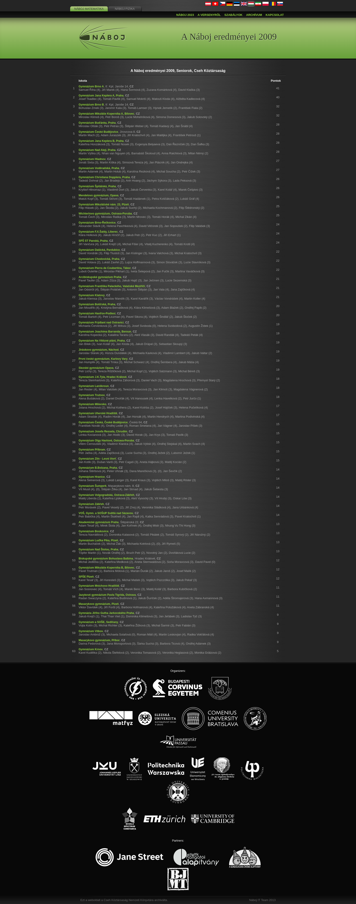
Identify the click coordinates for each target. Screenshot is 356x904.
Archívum (254, 15)
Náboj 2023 (185, 15)
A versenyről (209, 15)
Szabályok (233, 15)
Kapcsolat (275, 15)
